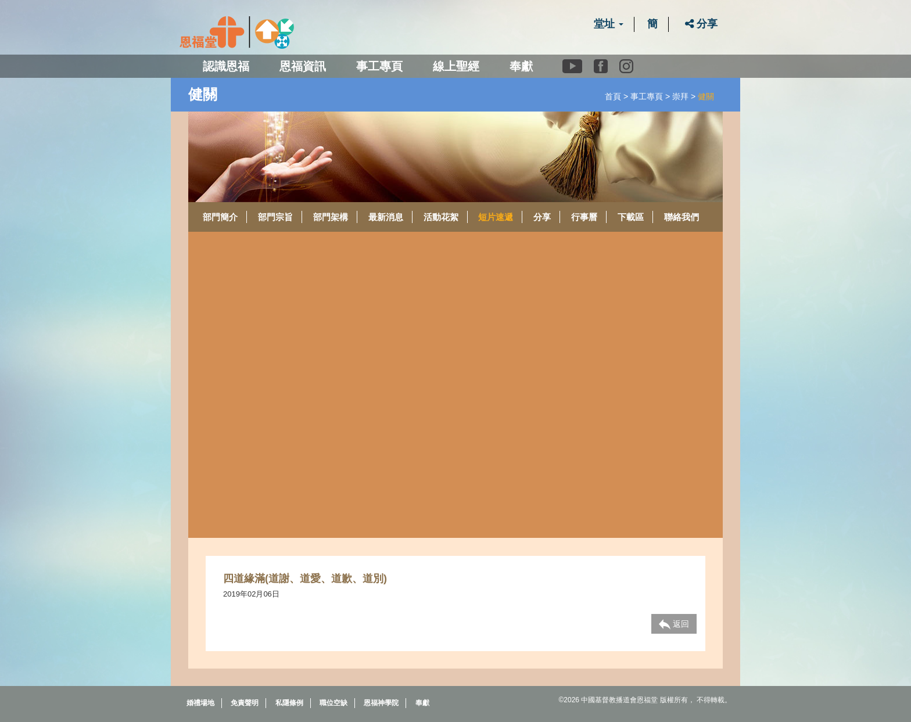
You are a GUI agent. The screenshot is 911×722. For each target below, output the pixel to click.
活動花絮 (441, 217)
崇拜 (680, 96)
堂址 (608, 24)
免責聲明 (245, 703)
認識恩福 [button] (226, 66)
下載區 (631, 217)
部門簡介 (220, 217)
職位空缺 (333, 703)
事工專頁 (646, 96)
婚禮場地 (200, 703)
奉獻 (521, 66)
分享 (701, 24)
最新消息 (385, 217)
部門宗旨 (275, 217)
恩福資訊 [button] (302, 66)
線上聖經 (456, 66)
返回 (674, 624)
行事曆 (584, 217)
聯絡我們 (681, 217)
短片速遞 (495, 217)
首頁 (613, 96)
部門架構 (330, 217)
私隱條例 (289, 703)
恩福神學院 (381, 703)
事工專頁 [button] (379, 66)
